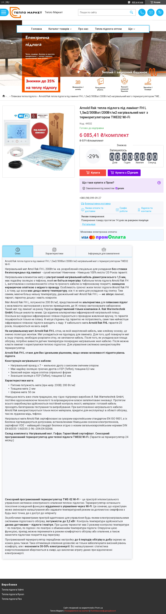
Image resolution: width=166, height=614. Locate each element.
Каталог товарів (58, 28)
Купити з (126, 172)
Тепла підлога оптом (108, 28)
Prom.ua (99, 608)
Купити (95, 172)
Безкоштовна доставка (98, 203)
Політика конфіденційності (103, 611)
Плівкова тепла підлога (24, 96)
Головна (36, 28)
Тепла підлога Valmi (13, 589)
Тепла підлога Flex (12, 599)
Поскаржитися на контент (77, 611)
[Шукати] (131, 12)
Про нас (83, 28)
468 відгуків (137, 2)
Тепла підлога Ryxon (13, 594)
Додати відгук (160, 12)
